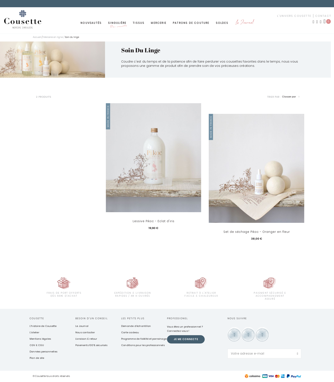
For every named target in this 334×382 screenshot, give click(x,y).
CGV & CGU (37, 345)
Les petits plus (132, 318)
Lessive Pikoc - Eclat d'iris (153, 221)
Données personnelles (43, 351)
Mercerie (158, 24)
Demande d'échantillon (136, 326)
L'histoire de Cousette (43, 326)
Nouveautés (91, 24)
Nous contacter (85, 332)
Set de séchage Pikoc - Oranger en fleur (256, 232)
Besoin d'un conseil (91, 318)
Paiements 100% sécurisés (91, 345)
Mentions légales (40, 339)
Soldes (222, 24)
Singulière (117, 25)
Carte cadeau (130, 332)
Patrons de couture (191, 24)
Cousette (37, 318)
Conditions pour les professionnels (143, 345)
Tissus (138, 24)
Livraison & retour (86, 339)
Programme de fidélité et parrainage (144, 339)
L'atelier (34, 332)
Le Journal (244, 24)
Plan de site (37, 358)
